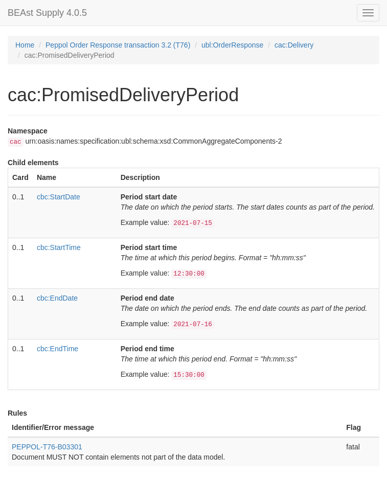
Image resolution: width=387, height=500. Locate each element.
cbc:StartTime (59, 247)
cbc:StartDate (58, 197)
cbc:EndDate (57, 298)
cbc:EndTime (57, 349)
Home (24, 45)
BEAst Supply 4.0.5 (47, 13)
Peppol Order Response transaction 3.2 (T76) (117, 45)
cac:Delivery (294, 45)
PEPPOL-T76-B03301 (47, 447)
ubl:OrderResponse (232, 45)
